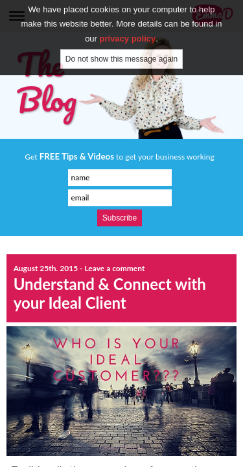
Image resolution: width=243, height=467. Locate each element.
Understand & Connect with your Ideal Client (110, 293)
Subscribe (119, 217)
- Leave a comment (112, 268)
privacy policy (128, 29)
